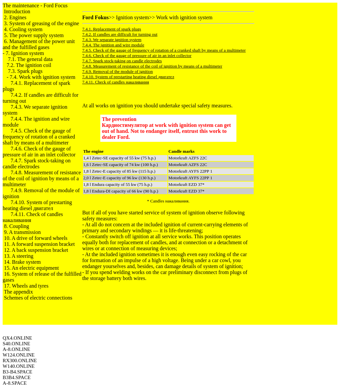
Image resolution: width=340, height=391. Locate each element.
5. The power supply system (34, 35)
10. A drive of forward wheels (35, 238)
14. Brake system (22, 262)
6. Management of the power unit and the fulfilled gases (39, 44)
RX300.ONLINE (20, 360)
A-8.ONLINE (16, 349)
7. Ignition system (25, 53)
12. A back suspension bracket (36, 250)
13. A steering (18, 256)
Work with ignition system (184, 17)
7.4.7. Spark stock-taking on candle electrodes (36, 163)
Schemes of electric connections (38, 298)
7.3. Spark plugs (25, 71)
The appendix (18, 292)
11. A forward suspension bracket (39, 244)
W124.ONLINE (19, 355)
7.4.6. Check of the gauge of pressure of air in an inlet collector (39, 151)
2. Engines (15, 17)
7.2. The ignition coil (29, 65)
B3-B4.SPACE (17, 371)
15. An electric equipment (31, 268)
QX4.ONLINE (17, 338)
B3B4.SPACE (17, 377)
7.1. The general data (30, 59)
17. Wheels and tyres (26, 286)
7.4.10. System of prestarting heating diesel (37, 205)
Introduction (17, 11)
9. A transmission (22, 232)
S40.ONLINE (16, 343)
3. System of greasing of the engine (41, 23)
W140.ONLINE (19, 366)
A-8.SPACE (15, 383)
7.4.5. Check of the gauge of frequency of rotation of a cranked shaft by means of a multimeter (39, 136)
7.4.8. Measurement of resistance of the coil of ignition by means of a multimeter (42, 178)
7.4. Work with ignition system (42, 77)
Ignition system (132, 17)
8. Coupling (16, 226)
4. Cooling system (23, 29)
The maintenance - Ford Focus (35, 5)
